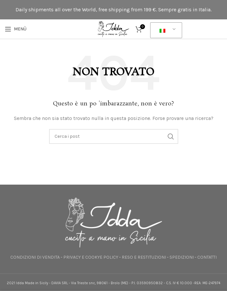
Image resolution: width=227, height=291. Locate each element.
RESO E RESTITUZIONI (144, 257)
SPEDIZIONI (182, 257)
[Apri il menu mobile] (16, 29)
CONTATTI (207, 257)
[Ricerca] (113, 136)
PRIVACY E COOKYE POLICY (90, 257)
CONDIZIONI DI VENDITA (35, 257)
